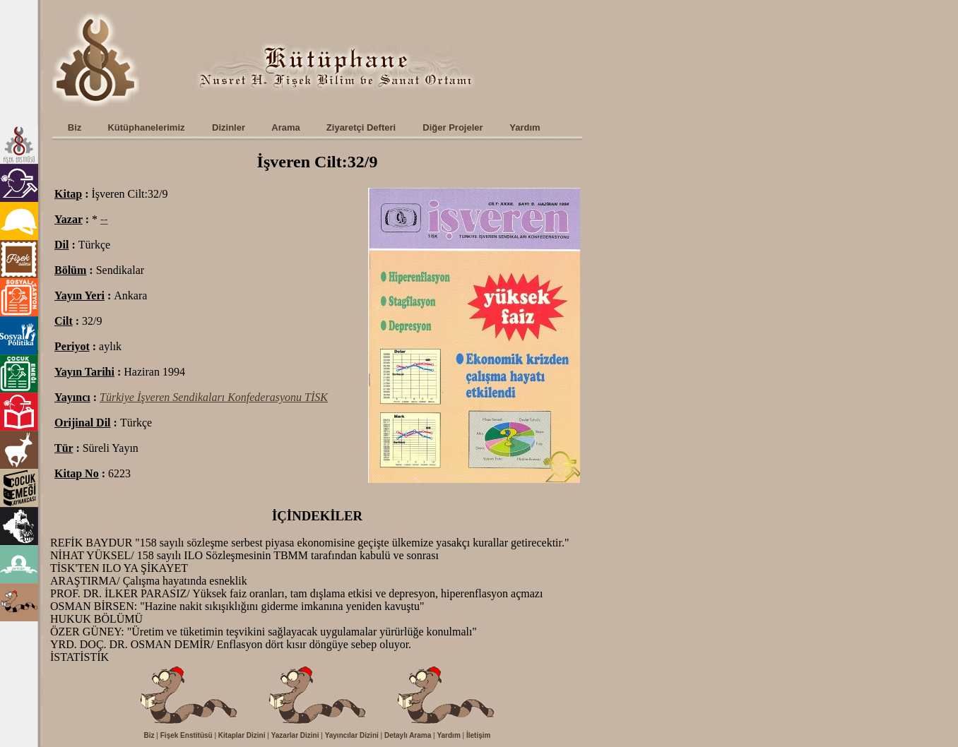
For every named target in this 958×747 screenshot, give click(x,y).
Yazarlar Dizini (295, 735)
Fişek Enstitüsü (186, 735)
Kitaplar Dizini (242, 735)
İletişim (478, 735)
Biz (149, 735)
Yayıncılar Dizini (352, 735)
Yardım (448, 735)
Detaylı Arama (407, 735)
